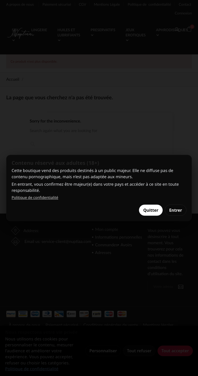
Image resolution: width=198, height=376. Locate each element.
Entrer (175, 210)
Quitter (150, 210)
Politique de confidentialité (35, 197)
